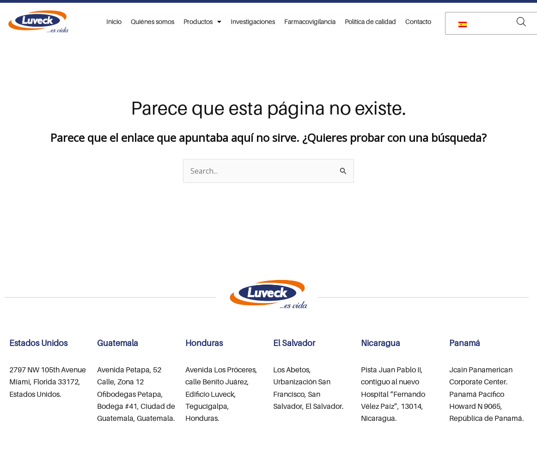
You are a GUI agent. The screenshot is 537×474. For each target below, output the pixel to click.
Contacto (418, 21)
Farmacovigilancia (310, 21)
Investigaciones (253, 21)
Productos (202, 21)
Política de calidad (370, 21)
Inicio (114, 21)
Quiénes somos (152, 21)
